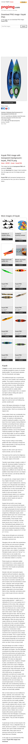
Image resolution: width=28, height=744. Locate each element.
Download (7, 239)
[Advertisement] (14, 43)
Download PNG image (8, 102)
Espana (11, 1)
